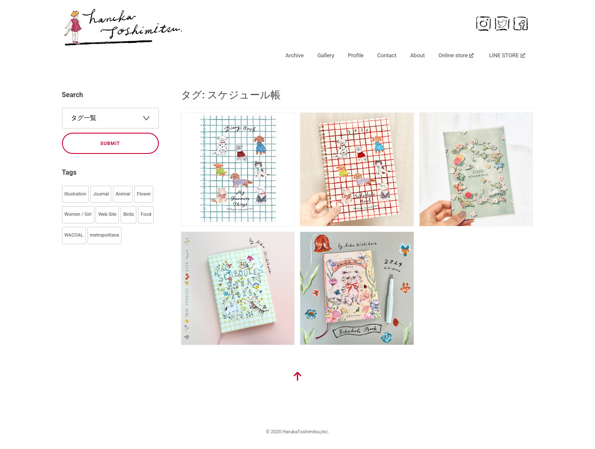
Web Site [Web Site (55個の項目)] (107, 214)
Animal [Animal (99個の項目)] (123, 194)
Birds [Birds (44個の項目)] (128, 214)
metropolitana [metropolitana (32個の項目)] (104, 235)
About (417, 55)
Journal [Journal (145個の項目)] (101, 194)
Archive (294, 55)
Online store (453, 55)
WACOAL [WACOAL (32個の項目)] (74, 235)
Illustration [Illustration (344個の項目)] (76, 194)
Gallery (325, 55)
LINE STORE (504, 55)
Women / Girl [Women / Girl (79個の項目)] (78, 214)
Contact (386, 55)
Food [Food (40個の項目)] (146, 214)
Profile (356, 55)
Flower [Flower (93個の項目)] (144, 194)
